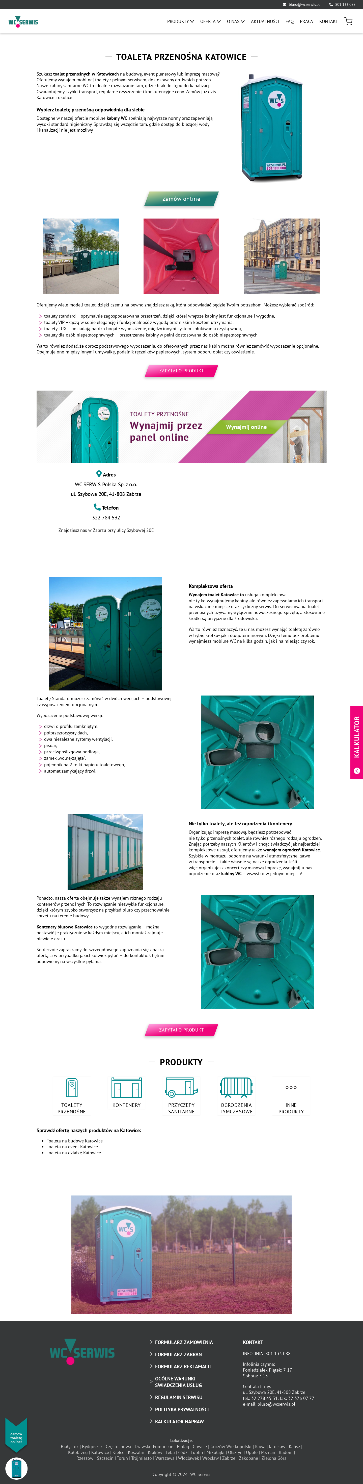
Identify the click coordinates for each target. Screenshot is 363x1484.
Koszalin (136, 1450)
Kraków (155, 1450)
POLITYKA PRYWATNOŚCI (182, 1407)
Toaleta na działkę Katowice (74, 1150)
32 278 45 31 (264, 1396)
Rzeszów (84, 1456)
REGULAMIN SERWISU (179, 1395)
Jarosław (277, 1444)
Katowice (100, 1450)
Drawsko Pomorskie (154, 1444)
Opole (252, 1450)
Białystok (69, 1444)
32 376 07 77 (301, 1396)
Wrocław (210, 1456)
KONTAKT (253, 1340)
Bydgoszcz (92, 1444)
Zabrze (228, 1456)
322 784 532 (106, 517)
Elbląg (183, 1444)
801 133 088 (345, 4)
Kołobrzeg (78, 1450)
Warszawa (165, 1456)
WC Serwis (200, 1472)
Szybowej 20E (140, 530)
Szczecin (105, 1456)
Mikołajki (216, 1450)
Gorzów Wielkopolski (231, 1444)
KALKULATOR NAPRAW (179, 1419)
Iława (260, 1444)
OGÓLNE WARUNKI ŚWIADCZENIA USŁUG (178, 1379)
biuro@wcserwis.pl (304, 4)
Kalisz (294, 1444)
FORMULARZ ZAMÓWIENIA (184, 1340)
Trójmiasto (141, 1456)
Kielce (118, 1450)
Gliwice (200, 1444)
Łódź (182, 1450)
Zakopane (248, 1456)
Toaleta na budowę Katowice (75, 1138)
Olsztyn (235, 1450)
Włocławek (188, 1456)
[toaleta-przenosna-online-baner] (182, 427)
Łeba (170, 1450)
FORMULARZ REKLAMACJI (183, 1364)
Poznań (268, 1450)
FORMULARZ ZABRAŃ (178, 1352)
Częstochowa (118, 1444)
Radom (286, 1450)
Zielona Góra (274, 1456)
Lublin (197, 1450)
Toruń (122, 1456)
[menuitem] (180, 21)
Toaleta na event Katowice (72, 1144)
